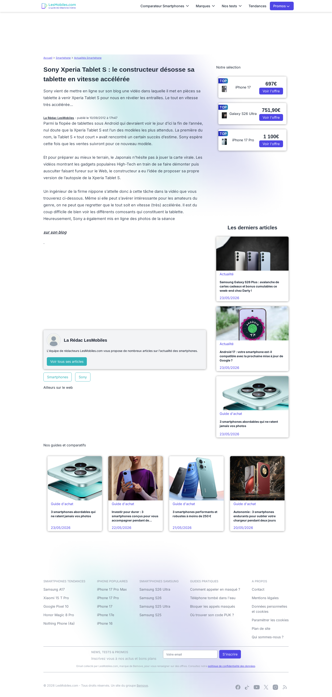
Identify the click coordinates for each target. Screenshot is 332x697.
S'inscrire (230, 654)
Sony (83, 377)
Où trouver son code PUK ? (212, 615)
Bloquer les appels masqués (212, 606)
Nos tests (232, 6)
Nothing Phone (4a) (59, 623)
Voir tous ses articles (66, 361)
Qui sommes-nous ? (267, 637)
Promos (281, 6)
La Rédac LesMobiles (58, 118)
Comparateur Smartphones (164, 6)
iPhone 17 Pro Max (112, 589)
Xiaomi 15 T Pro (56, 598)
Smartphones (57, 377)
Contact (258, 589)
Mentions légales (265, 598)
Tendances (257, 6)
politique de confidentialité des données (231, 666)
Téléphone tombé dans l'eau (212, 598)
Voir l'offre (271, 91)
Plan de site (261, 628)
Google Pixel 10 (56, 606)
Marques (205, 6)
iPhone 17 (104, 606)
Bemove (142, 685)
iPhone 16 (105, 623)
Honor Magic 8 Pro (58, 615)
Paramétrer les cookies (270, 620)
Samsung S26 (150, 598)
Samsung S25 (150, 615)
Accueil (47, 57)
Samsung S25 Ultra (154, 606)
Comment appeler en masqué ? (215, 589)
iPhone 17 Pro (108, 598)
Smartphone (63, 57)
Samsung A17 (54, 589)
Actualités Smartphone (88, 57)
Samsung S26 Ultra (154, 589)
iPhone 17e (105, 615)
